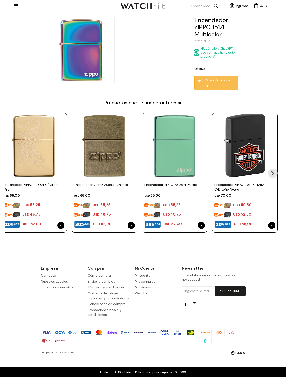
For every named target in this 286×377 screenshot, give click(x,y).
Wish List (142, 311)
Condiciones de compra (107, 322)
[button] (273, 173)
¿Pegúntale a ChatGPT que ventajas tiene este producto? (217, 52)
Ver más (199, 68)
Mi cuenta (142, 294)
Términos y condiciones (106, 305)
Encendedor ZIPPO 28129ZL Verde (170, 185)
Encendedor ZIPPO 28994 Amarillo (101, 185)
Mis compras (145, 300)
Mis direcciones (147, 305)
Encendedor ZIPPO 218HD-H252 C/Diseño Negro (239, 187)
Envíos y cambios (101, 300)
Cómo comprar (100, 294)
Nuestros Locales (54, 300)
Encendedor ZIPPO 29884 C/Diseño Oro (32, 187)
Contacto (48, 294)
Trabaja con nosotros (57, 305)
